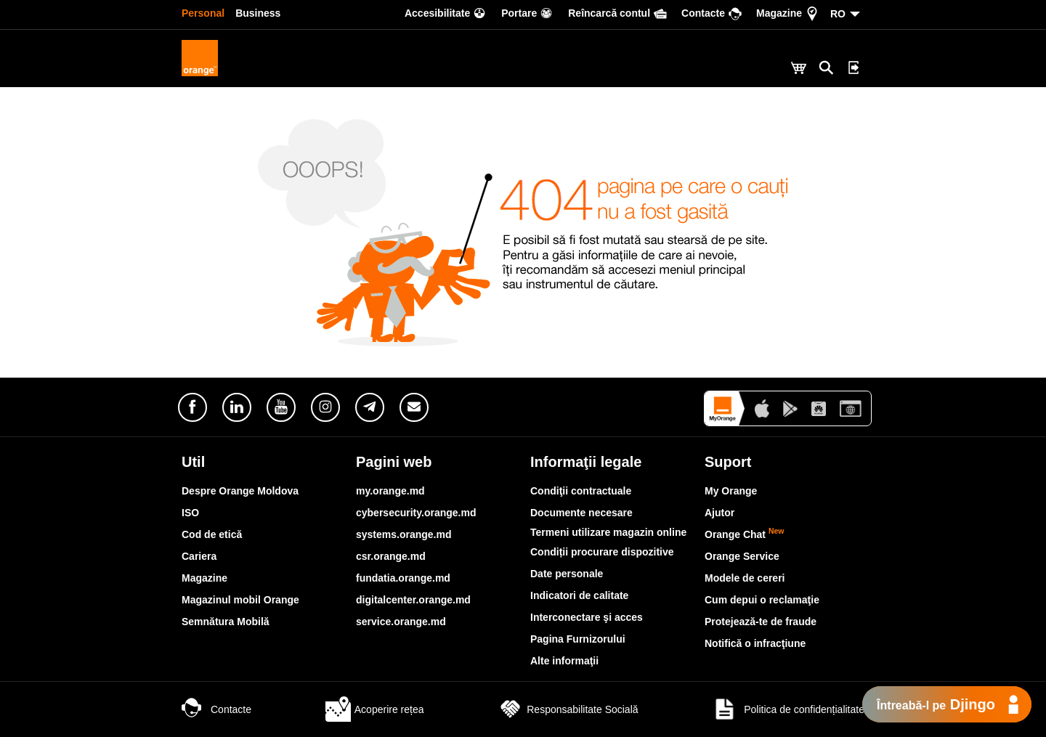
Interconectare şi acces (586, 617)
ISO (190, 512)
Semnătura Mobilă (225, 621)
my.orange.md (390, 491)
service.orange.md (401, 621)
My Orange (731, 491)
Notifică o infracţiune (755, 643)
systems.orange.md (404, 534)
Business (257, 13)
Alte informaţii (564, 661)
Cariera (199, 556)
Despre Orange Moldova (240, 491)
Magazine (204, 578)
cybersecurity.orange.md (416, 512)
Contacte (216, 709)
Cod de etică (212, 534)
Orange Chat (744, 534)
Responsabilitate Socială (568, 709)
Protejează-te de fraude (760, 621)
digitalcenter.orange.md (413, 600)
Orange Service (742, 556)
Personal (203, 13)
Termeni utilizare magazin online (608, 532)
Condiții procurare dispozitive (602, 552)
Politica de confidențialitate (788, 709)
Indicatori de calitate (579, 595)
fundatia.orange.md (403, 578)
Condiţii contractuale (580, 491)
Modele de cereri (745, 578)
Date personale (566, 573)
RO (838, 14)
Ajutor (719, 512)
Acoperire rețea (374, 709)
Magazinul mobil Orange (240, 600)
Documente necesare (581, 512)
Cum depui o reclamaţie (762, 600)
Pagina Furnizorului (577, 639)
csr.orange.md (391, 556)
